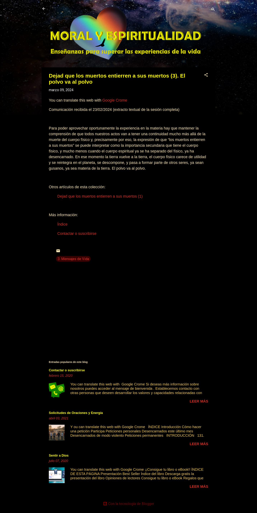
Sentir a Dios (59, 455)
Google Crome (114, 100)
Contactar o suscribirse (76, 233)
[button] (206, 75)
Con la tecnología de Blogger (128, 504)
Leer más (199, 401)
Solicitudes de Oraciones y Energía (76, 413)
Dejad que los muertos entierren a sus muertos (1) (99, 196)
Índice (62, 224)
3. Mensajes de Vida (73, 259)
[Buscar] (213, 9)
